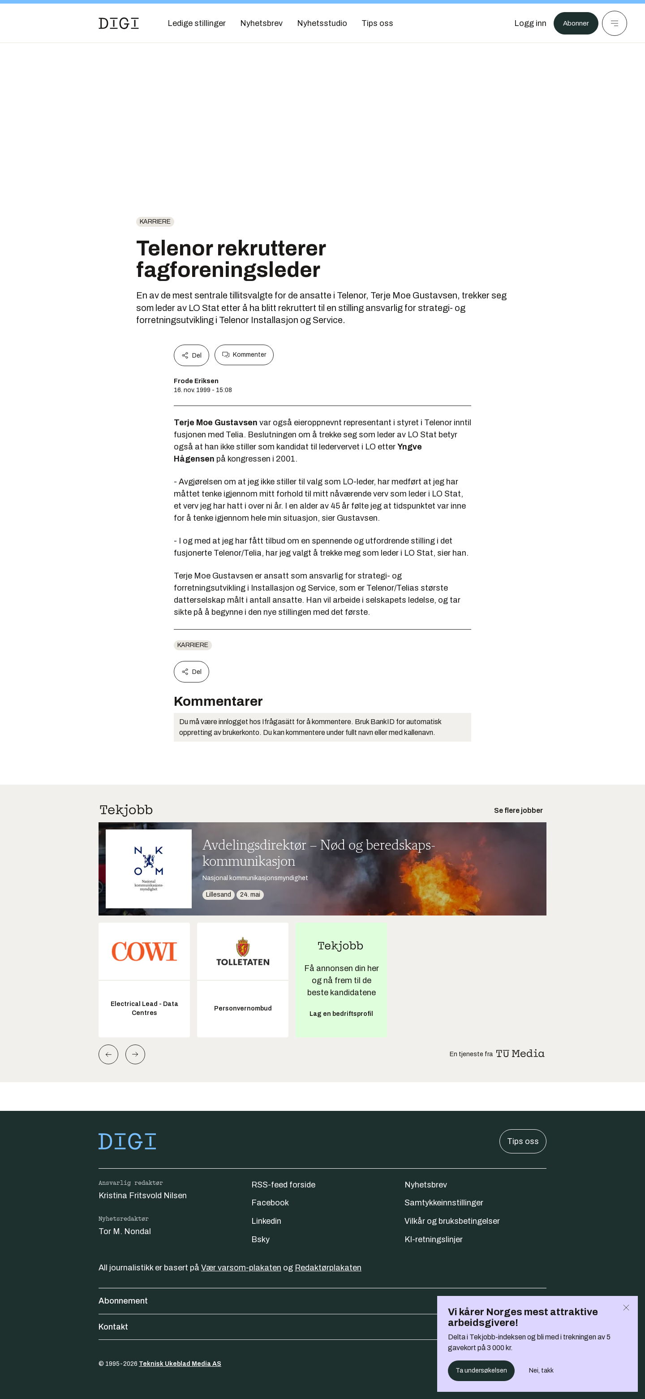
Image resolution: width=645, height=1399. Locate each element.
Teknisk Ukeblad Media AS (180, 1363)
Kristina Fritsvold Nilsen (143, 1195)
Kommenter (244, 354)
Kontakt (322, 1326)
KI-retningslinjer (433, 1239)
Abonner (573, 23)
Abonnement (322, 1300)
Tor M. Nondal (125, 1231)
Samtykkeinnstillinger (443, 1202)
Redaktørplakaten (328, 1267)
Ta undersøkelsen (481, 1370)
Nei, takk (541, 1370)
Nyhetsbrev (425, 1184)
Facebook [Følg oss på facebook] (270, 1202)
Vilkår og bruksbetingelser (452, 1221)
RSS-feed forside (283, 1184)
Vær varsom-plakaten (241, 1267)
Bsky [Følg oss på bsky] (260, 1239)
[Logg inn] (525, 23)
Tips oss (523, 1141)
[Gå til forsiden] (119, 23)
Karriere (155, 221)
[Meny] (614, 23)
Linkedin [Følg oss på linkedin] (266, 1221)
